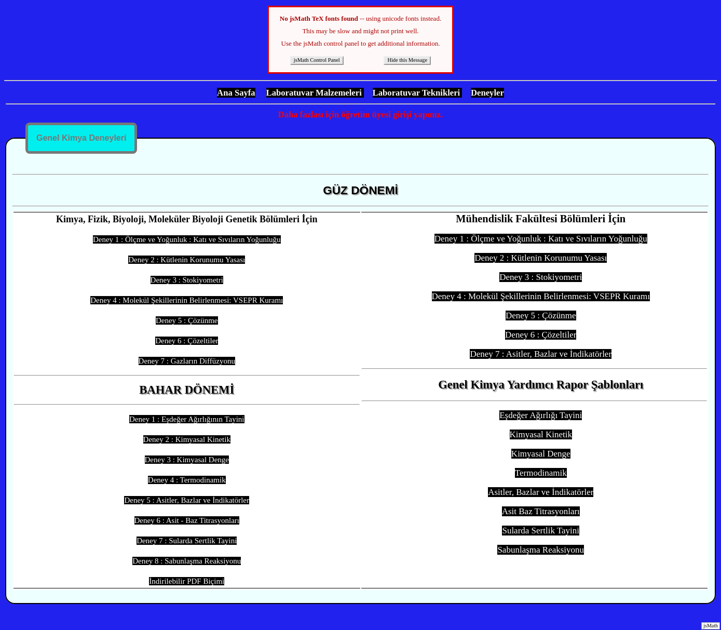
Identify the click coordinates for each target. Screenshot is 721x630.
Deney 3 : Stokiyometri (187, 280)
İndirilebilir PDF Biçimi (186, 581)
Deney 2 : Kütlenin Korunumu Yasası (186, 260)
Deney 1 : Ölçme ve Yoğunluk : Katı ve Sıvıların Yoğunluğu (187, 239)
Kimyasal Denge (540, 454)
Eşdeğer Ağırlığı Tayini (540, 415)
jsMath (710, 625)
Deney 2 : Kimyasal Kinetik (186, 439)
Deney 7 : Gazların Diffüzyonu (187, 361)
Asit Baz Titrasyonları (541, 511)
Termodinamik (541, 473)
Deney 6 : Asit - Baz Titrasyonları (187, 520)
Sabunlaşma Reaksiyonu (540, 550)
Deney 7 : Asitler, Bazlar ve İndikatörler (540, 354)
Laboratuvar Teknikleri (417, 93)
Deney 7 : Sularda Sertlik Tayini (187, 541)
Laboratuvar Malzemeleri (315, 93)
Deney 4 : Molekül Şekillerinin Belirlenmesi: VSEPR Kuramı (186, 300)
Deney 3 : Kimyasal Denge (187, 459)
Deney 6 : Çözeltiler (186, 341)
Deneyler (487, 93)
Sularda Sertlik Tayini (540, 530)
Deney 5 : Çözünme (187, 320)
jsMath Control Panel (317, 60)
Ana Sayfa (236, 93)
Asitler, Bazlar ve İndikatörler (540, 492)
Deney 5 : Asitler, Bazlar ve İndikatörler (186, 500)
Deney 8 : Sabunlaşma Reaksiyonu (186, 561)
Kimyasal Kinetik (541, 434)
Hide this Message (407, 60)
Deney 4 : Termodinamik (187, 480)
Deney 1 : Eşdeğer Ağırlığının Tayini (186, 419)
